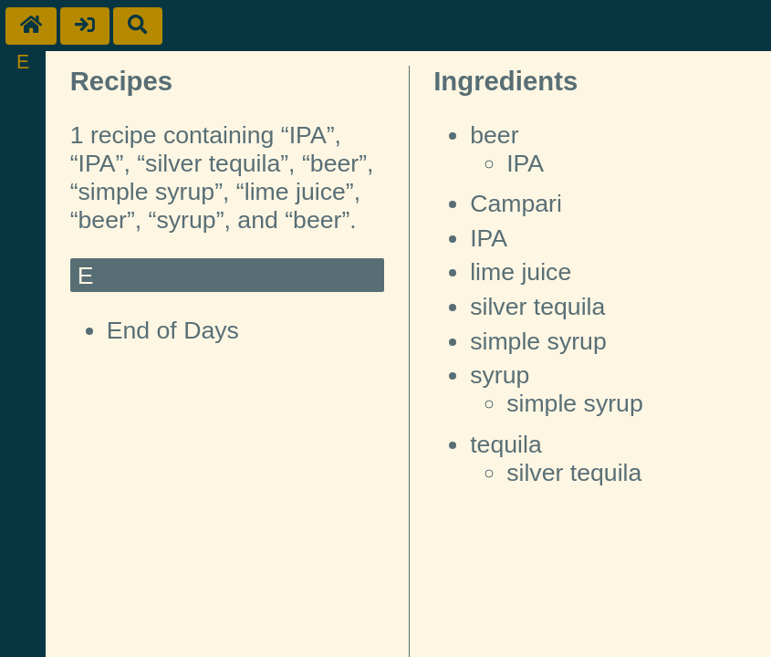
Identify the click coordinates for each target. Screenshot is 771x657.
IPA (525, 163)
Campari (516, 203)
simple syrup (538, 341)
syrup (499, 375)
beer (494, 135)
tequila (506, 444)
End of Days (173, 330)
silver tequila (537, 306)
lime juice (520, 272)
